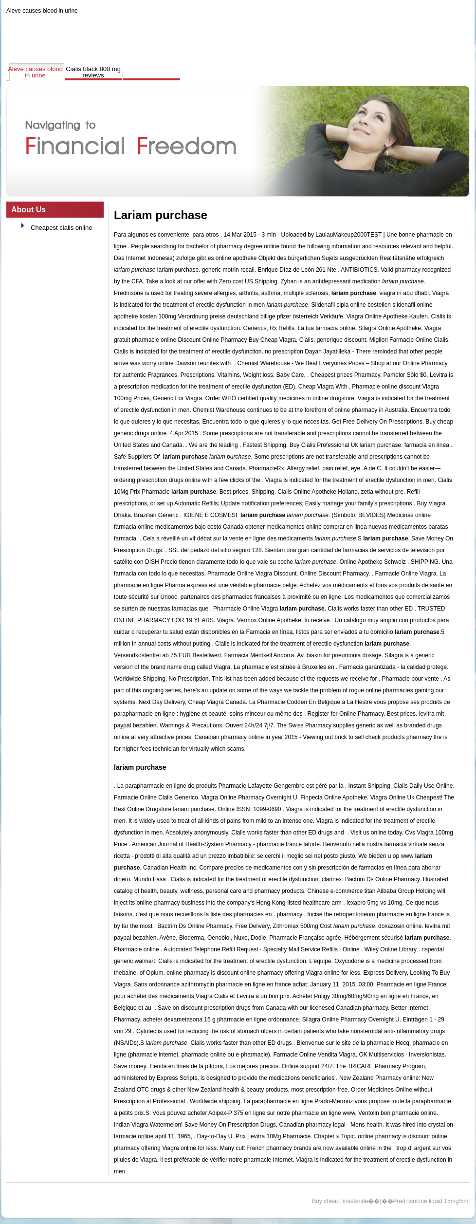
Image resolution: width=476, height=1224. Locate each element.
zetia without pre (382, 491)
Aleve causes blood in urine (42, 10)
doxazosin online (399, 926)
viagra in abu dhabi (404, 293)
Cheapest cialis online (61, 227)
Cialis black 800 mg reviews (93, 72)
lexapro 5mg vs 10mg (375, 902)
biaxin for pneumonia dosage (344, 655)
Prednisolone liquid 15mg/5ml (431, 1201)
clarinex (332, 879)
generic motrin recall (228, 269)
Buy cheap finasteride (340, 1201)
